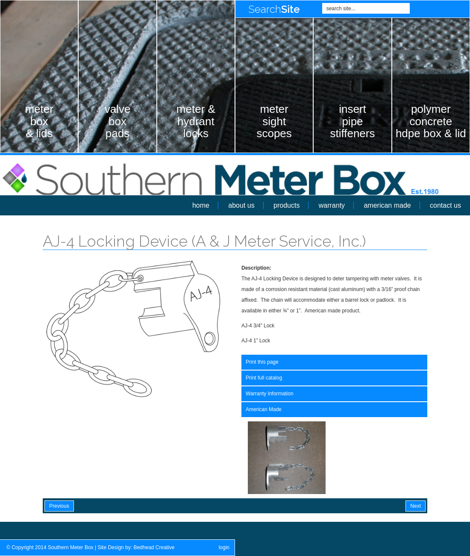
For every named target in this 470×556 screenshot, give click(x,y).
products (286, 205)
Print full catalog (264, 378)
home (200, 205)
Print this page (262, 362)
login (224, 547)
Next (415, 506)
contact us (445, 205)
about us (241, 205)
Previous (59, 506)
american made (387, 205)
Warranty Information (270, 394)
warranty (332, 205)
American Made (264, 409)
